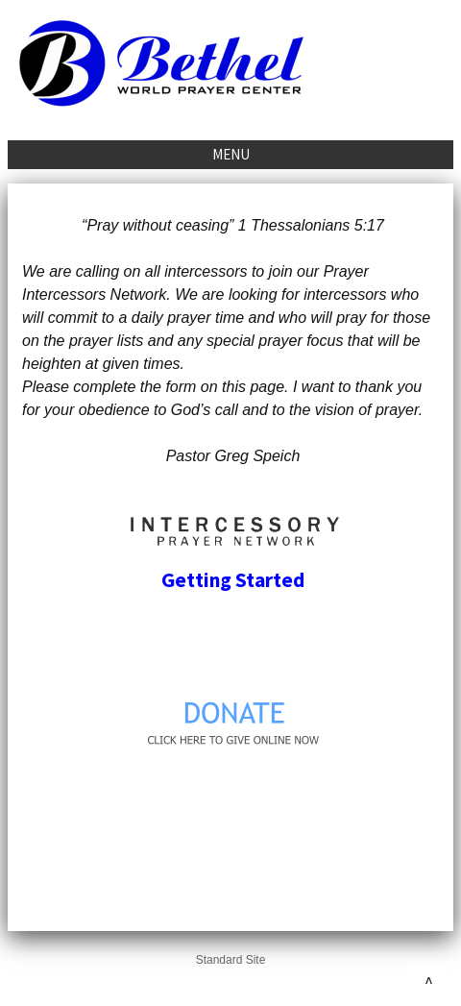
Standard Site (231, 960)
